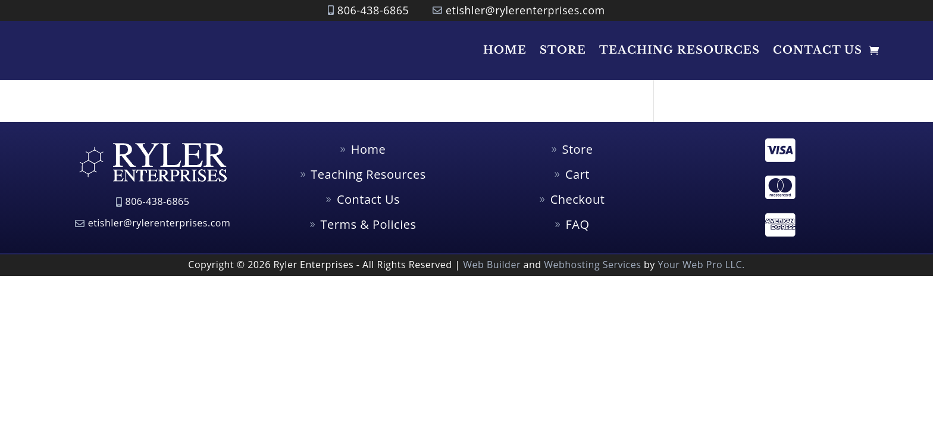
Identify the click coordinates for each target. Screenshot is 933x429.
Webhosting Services (592, 264)
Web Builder (492, 264)
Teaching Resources (679, 50)
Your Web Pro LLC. (701, 264)
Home (505, 50)
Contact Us (817, 50)
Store (563, 50)
